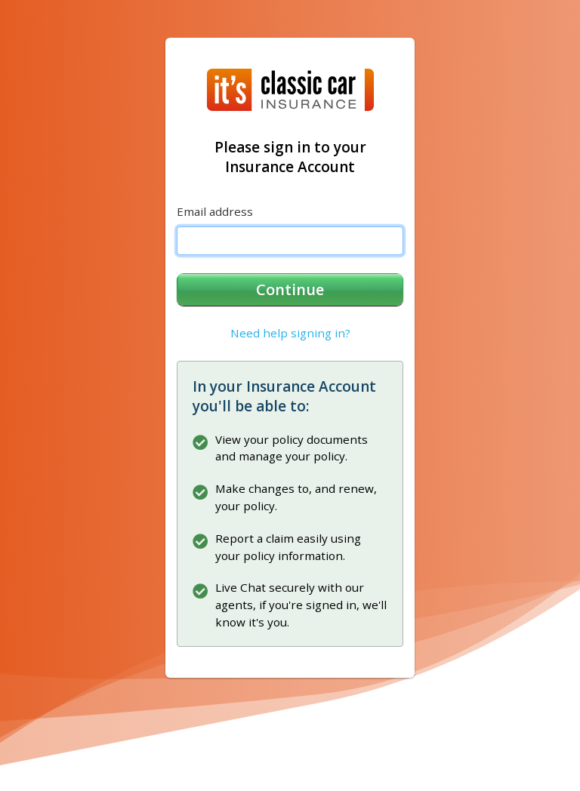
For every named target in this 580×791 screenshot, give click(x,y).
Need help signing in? (290, 332)
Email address (215, 211)
